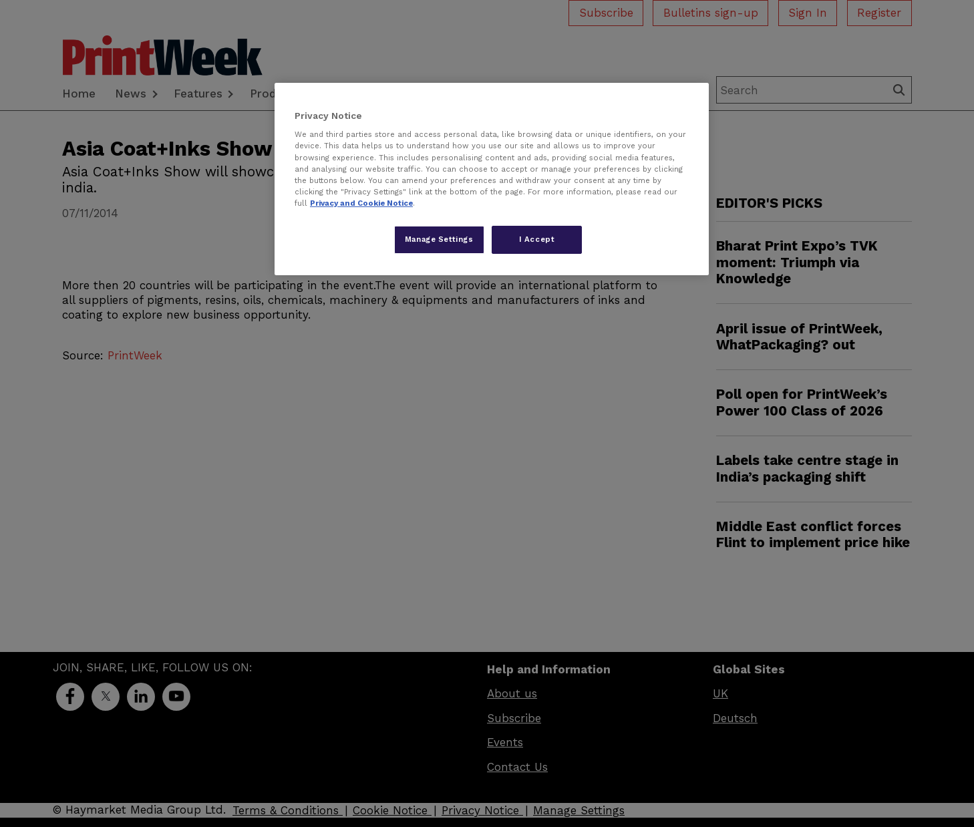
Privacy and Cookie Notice (361, 203)
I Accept (537, 239)
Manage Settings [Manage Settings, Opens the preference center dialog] (439, 239)
